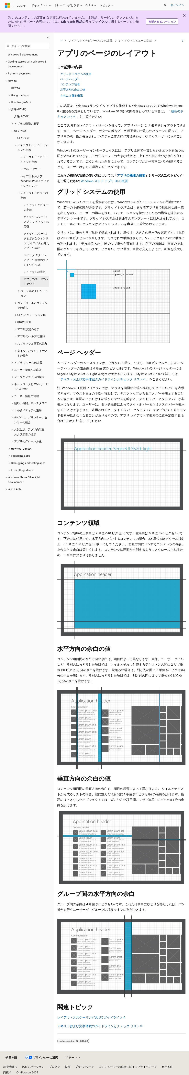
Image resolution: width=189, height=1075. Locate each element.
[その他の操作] (182, 41)
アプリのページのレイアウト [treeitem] (36, 281)
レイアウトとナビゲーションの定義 (91, 41)
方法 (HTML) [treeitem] (21, 116)
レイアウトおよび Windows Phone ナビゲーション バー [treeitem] (34, 181)
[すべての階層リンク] (60, 41)
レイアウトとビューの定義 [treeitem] (36, 207)
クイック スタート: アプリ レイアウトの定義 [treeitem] (36, 221)
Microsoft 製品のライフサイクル (84, 21)
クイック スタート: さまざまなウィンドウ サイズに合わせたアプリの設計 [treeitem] (36, 241)
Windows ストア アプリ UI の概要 (104, 181)
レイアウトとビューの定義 (135, 41)
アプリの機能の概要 (131, 175)
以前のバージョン (33, 1067)
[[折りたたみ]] (48, 37)
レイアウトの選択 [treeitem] (35, 272)
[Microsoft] (7, 5)
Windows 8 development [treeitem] (23, 54)
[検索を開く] (165, 5)
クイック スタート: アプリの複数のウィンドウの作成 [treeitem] (36, 260)
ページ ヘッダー (70, 79)
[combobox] (27, 46)
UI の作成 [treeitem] (23, 138)
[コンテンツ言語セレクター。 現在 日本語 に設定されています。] (11, 1057)
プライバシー (83, 1067)
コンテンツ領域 (70, 84)
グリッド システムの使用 (75, 74)
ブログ (53, 1067)
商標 (6, 1072)
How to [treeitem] (15, 88)
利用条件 (167, 1067)
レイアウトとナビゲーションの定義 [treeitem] (34, 159)
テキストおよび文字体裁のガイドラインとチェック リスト (101, 379)
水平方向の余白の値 (72, 89)
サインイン (177, 5)
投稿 (67, 1067)
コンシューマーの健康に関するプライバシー (126, 1067)
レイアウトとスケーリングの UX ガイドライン (89, 1017)
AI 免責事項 (10, 1067)
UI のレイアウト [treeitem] (30, 169)
